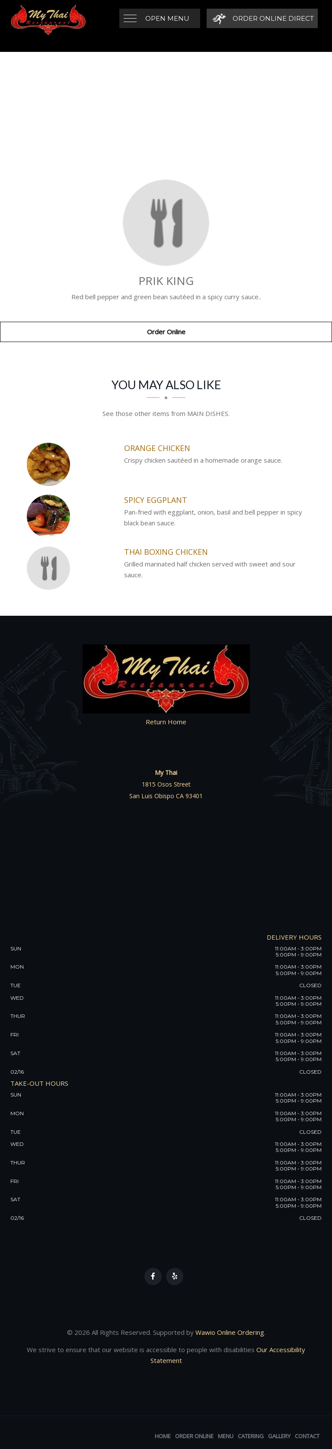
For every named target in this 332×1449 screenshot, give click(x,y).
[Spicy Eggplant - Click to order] (50, 516)
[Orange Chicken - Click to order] (50, 464)
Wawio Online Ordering (229, 1332)
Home (163, 1436)
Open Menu (167, 18)
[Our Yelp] (174, 1276)
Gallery (279, 1436)
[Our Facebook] (153, 1276)
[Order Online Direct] (262, 18)
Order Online (166, 331)
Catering (251, 1436)
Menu (225, 1436)
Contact (307, 1436)
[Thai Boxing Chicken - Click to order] (50, 568)
